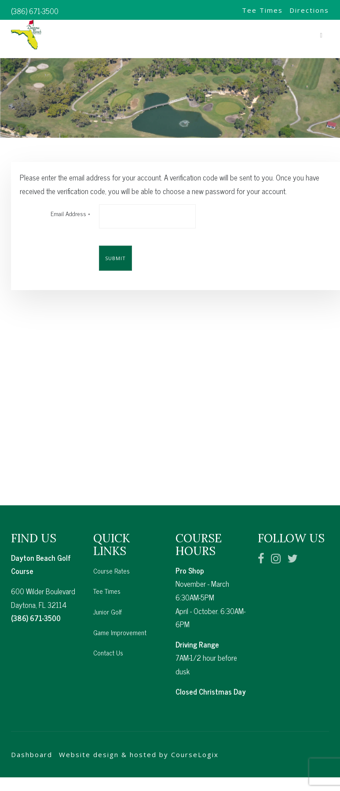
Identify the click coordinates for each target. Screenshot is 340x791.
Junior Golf (107, 600)
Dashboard (31, 743)
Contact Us (108, 641)
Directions (309, 10)
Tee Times (262, 10)
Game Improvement (119, 621)
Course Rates (111, 559)
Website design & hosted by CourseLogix (139, 743)
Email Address (70, 213)
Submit (115, 258)
